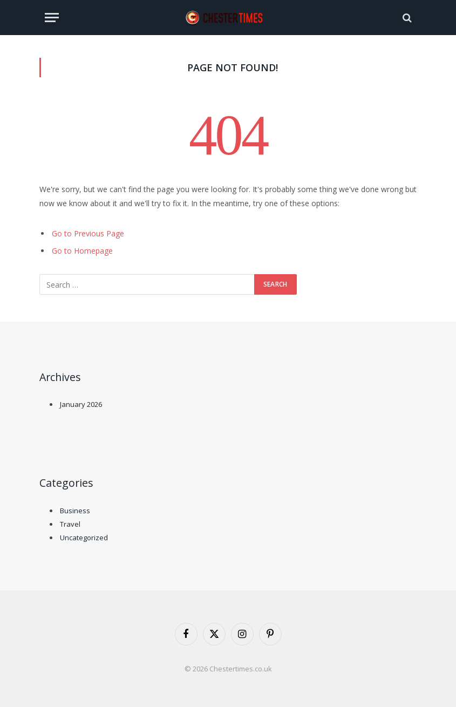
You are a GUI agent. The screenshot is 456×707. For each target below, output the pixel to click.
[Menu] (52, 17)
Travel (70, 524)
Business (75, 510)
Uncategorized (84, 537)
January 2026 (81, 404)
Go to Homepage (82, 251)
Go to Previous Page (88, 233)
